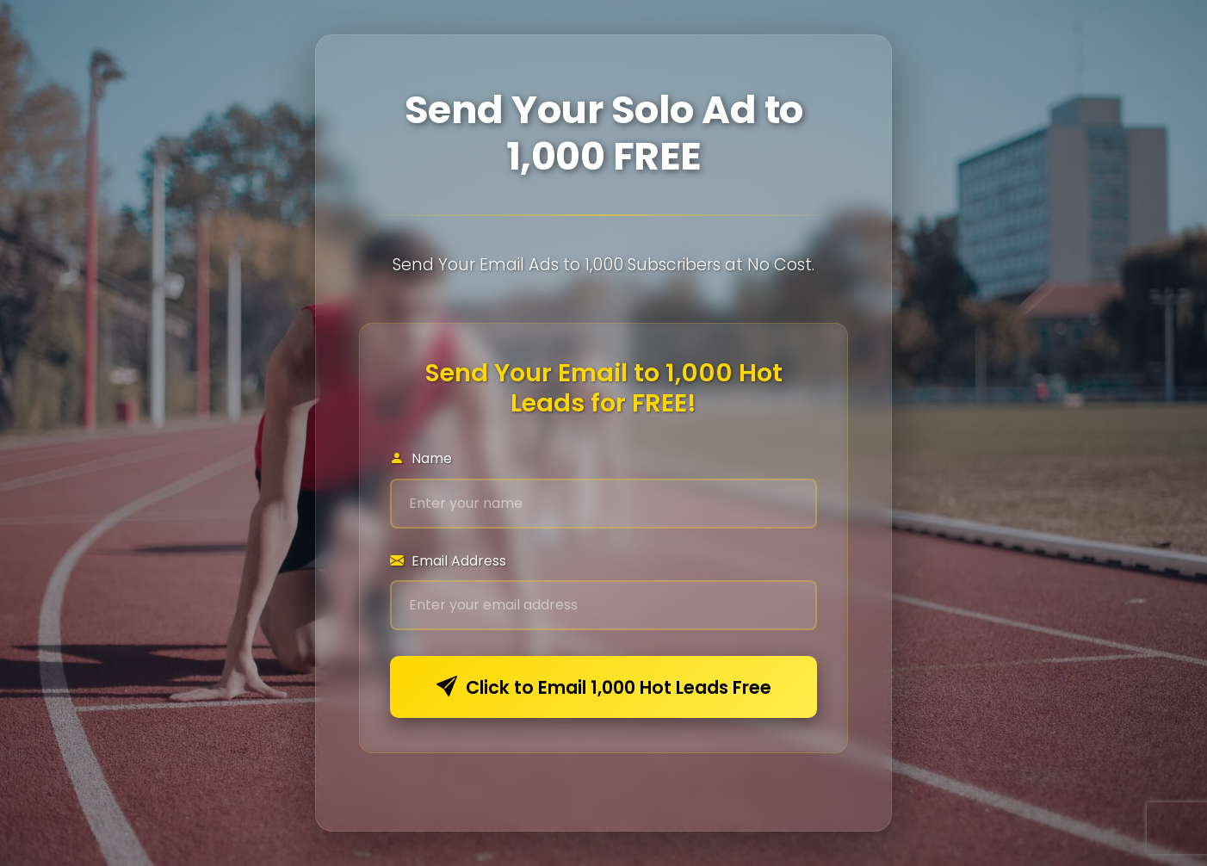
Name (421, 458)
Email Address (448, 561)
